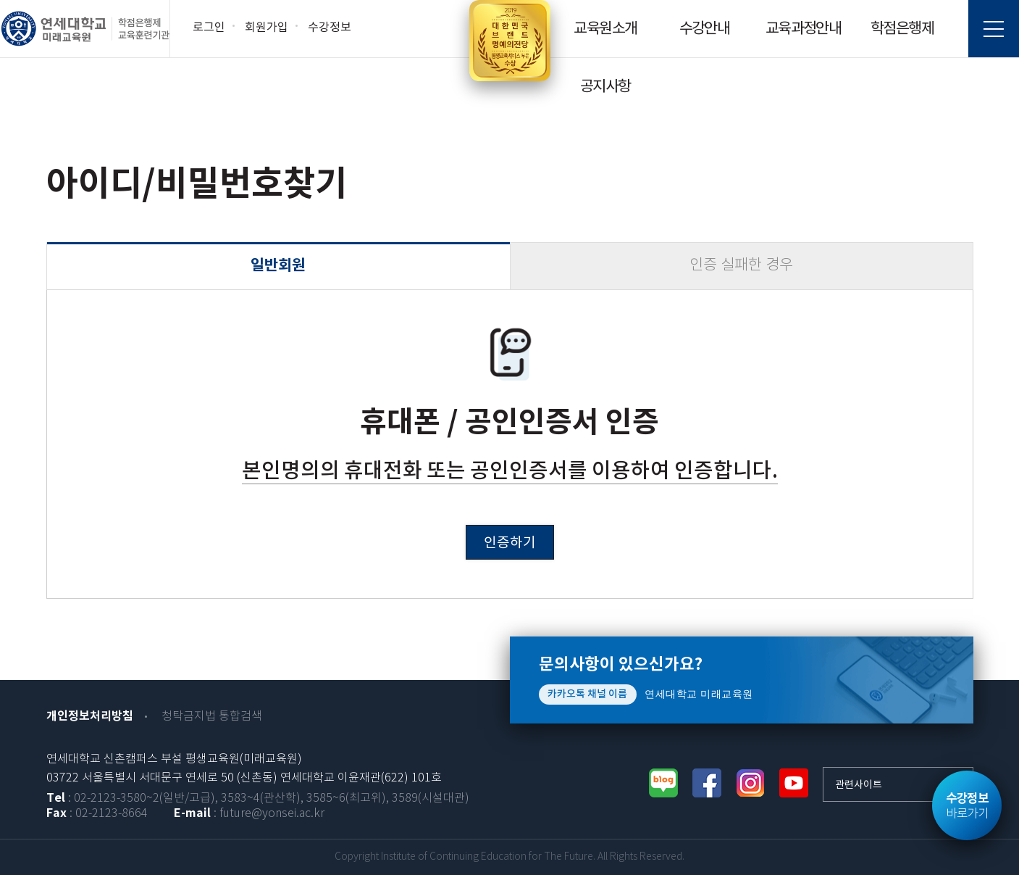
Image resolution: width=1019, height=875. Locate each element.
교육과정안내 (803, 29)
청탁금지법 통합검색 (212, 716)
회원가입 (266, 27)
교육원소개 (605, 29)
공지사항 (605, 87)
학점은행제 (902, 29)
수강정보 (329, 27)
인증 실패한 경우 (741, 265)
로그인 (209, 27)
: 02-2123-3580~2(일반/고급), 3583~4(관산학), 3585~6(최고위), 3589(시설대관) (257, 798)
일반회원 (278, 266)
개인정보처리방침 (89, 716)
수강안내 (704, 29)
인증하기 (510, 543)
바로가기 (967, 806)
